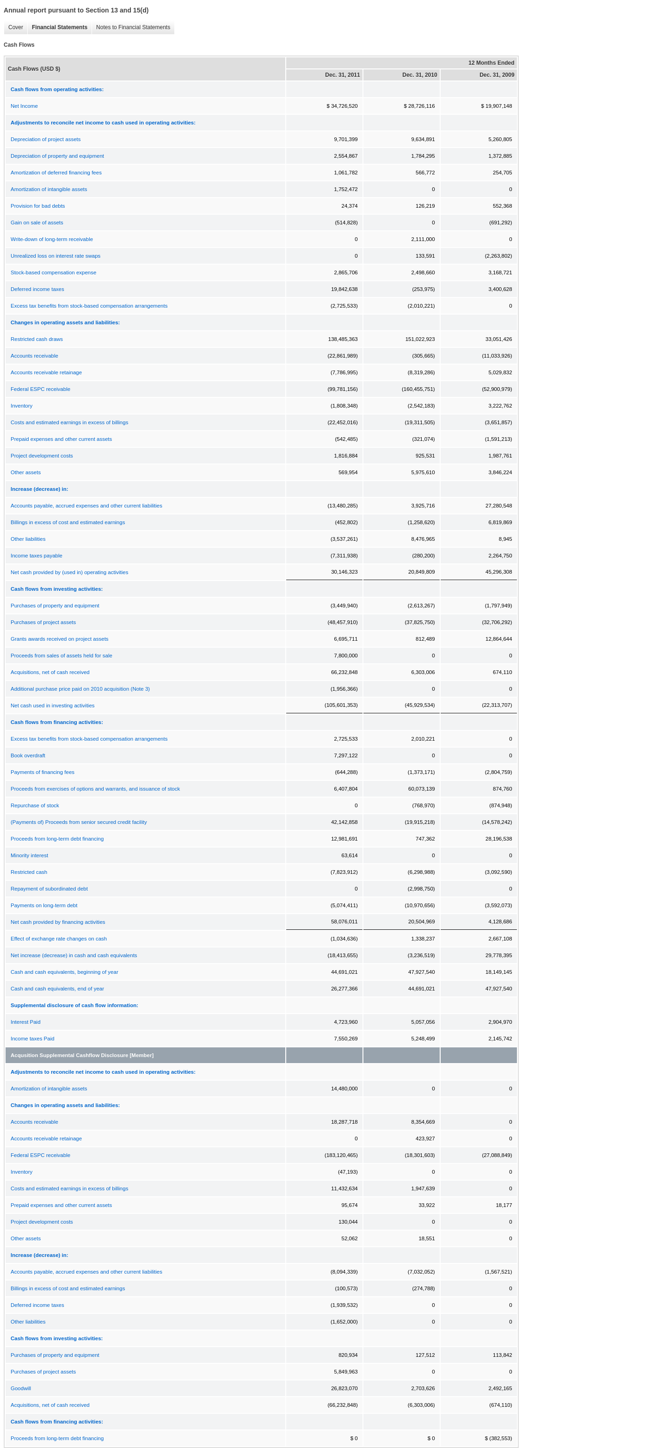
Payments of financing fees (42, 772)
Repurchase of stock (35, 805)
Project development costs (42, 455)
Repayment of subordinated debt (49, 888)
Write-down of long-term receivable (52, 239)
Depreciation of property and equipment (57, 156)
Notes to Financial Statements (131, 27)
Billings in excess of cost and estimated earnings (68, 522)
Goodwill (21, 1388)
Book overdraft (28, 755)
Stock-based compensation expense (53, 272)
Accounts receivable (34, 356)
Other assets (26, 472)
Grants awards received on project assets (60, 639)
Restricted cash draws (37, 339)
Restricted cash (29, 872)
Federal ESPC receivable (40, 389)
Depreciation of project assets (46, 139)
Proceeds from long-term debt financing (57, 839)
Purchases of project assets (43, 622)
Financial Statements (57, 27)
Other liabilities (28, 539)
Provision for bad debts (38, 206)
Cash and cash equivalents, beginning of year (64, 972)
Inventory (21, 405)
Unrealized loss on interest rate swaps (55, 256)
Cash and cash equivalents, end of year (57, 988)
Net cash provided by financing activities (58, 922)
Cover (13, 27)
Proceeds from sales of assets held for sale (61, 655)
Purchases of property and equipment (55, 605)
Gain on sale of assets (37, 222)
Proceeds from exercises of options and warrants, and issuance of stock (95, 789)
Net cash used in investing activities (53, 705)
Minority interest (29, 855)
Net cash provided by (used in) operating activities (69, 572)
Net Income (24, 106)
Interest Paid (26, 1022)
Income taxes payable (36, 555)
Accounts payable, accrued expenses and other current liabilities (86, 505)
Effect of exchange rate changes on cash (59, 938)
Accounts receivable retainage (46, 372)
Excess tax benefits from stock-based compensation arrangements (89, 306)
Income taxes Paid (33, 1038)
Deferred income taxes (37, 289)
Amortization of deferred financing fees (56, 172)
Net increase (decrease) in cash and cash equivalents (74, 955)
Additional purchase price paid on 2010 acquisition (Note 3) (80, 689)
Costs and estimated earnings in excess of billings (69, 422)
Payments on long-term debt (44, 905)
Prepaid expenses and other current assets (61, 439)
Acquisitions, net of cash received (50, 672)
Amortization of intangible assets (49, 189)
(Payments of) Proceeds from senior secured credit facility (79, 822)
